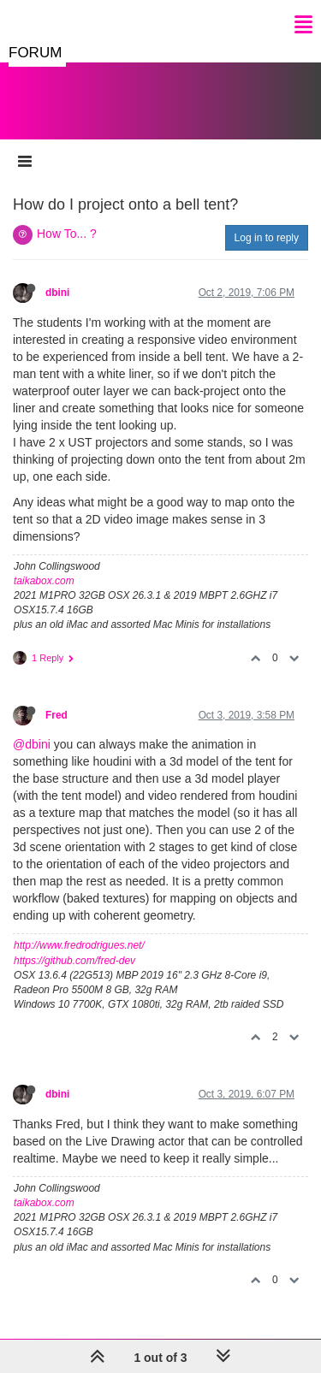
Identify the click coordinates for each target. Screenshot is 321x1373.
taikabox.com (44, 581)
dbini (57, 293)
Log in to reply (267, 238)
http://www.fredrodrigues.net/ (79, 945)
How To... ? (67, 233)
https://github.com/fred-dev (74, 961)
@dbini (32, 744)
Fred (56, 715)
